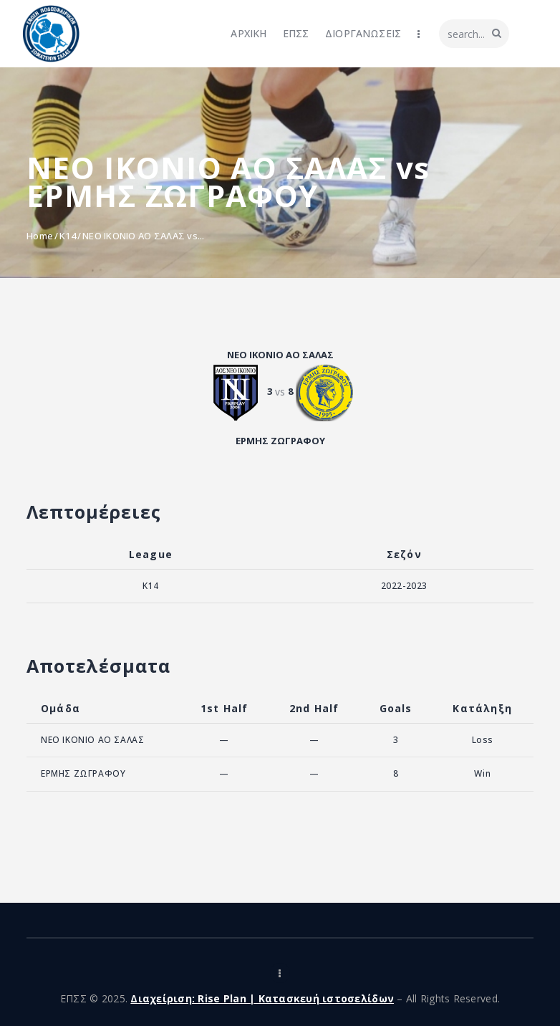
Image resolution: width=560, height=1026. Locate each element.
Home (39, 235)
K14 (67, 235)
